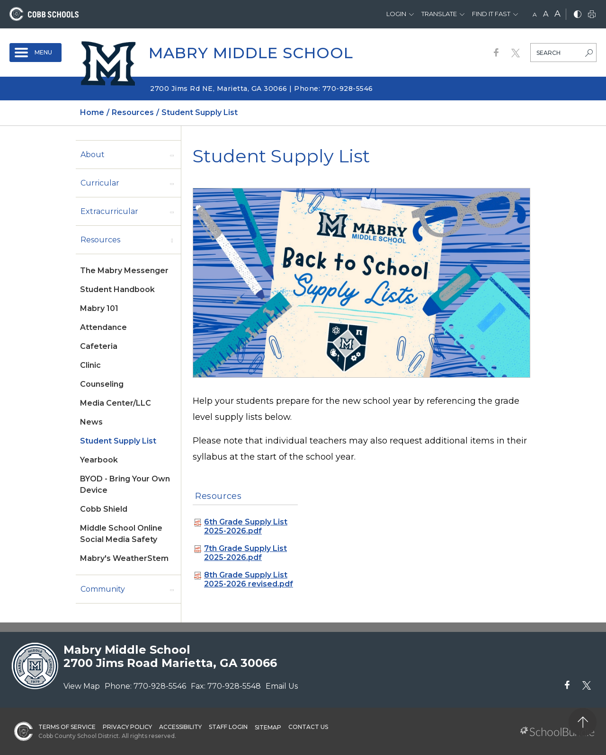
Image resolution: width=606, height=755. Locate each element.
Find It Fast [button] (491, 14)
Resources (100, 239)
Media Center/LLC (115, 403)
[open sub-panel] (172, 154)
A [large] (557, 14)
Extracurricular (109, 211)
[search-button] (589, 54)
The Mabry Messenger (124, 270)
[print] (592, 14)
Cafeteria (98, 346)
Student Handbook (117, 289)
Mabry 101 (99, 308)
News (91, 421)
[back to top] (583, 722)
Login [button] (396, 14)
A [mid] (545, 13)
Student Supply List (118, 440)
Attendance (103, 327)
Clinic (90, 365)
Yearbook (99, 459)
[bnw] (577, 14)
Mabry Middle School (251, 53)
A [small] (535, 14)
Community (102, 589)
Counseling (102, 384)
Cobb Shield (103, 509)
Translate (439, 14)
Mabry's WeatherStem (124, 558)
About (92, 154)
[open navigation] (35, 52)
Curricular (99, 182)
